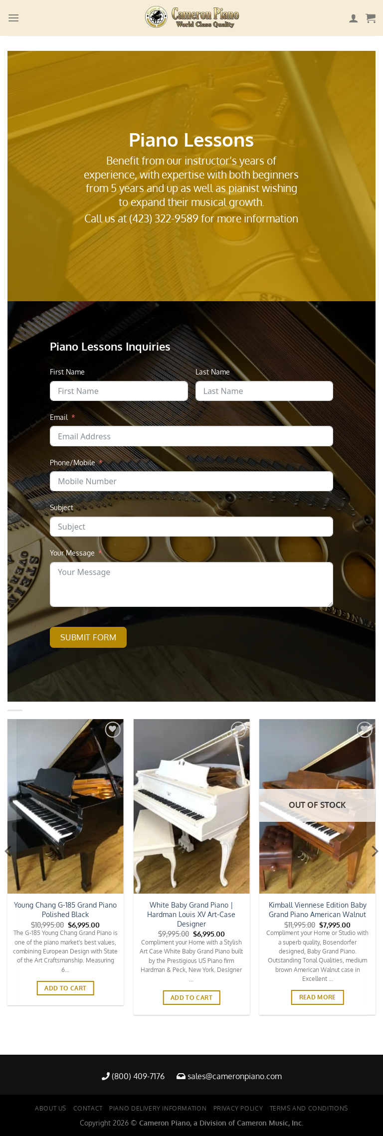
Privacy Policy (238, 1108)
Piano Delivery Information (157, 1108)
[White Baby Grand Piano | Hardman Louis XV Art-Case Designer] (191, 806)
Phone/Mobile (72, 462)
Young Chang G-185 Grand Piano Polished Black (65, 909)
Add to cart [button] (65, 988)
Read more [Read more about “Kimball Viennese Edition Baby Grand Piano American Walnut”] (317, 997)
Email (59, 416)
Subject (61, 507)
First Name (67, 371)
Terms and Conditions (309, 1108)
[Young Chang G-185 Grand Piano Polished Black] (65, 806)
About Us (50, 1108)
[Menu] (13, 17)
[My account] (354, 18)
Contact (88, 1108)
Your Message (72, 552)
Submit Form (88, 637)
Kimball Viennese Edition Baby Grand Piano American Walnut (318, 909)
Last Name (212, 371)
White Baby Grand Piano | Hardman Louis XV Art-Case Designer (191, 914)
